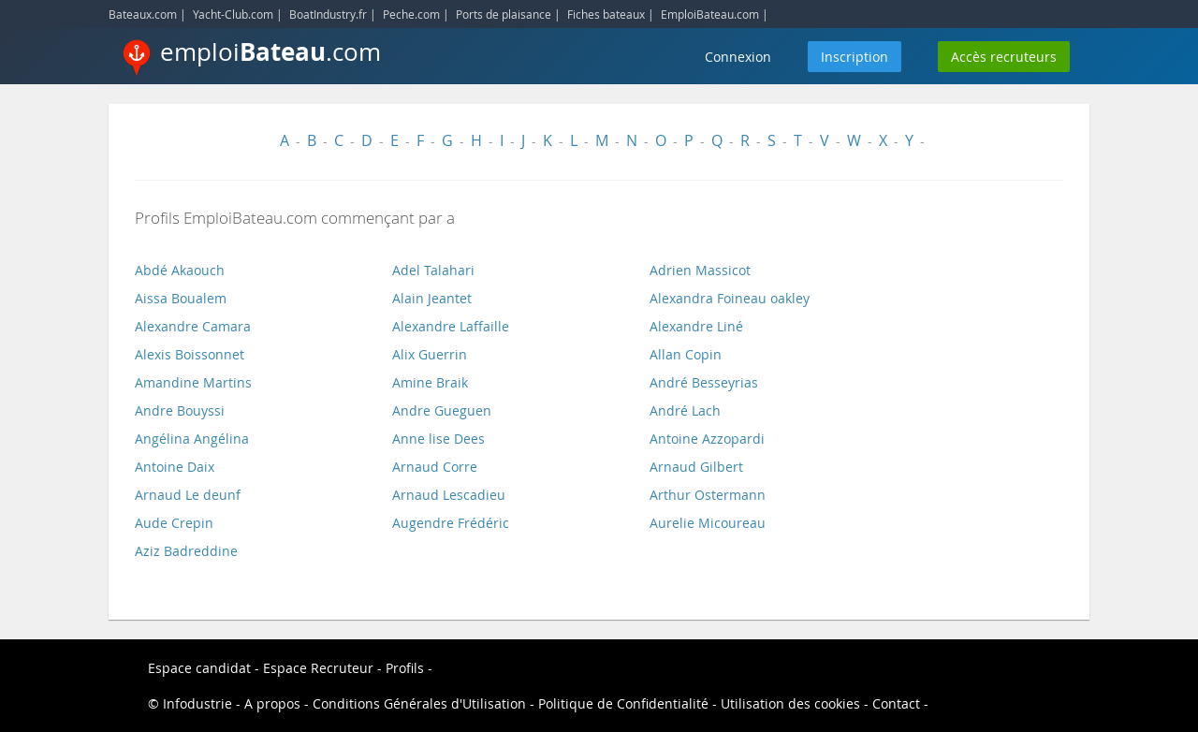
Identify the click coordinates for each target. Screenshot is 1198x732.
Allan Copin (686, 354)
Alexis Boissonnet (189, 354)
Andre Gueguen (441, 410)
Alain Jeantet (432, 298)
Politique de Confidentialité (623, 703)
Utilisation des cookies (790, 703)
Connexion (738, 57)
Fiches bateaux (606, 14)
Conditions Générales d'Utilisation (419, 703)
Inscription (854, 57)
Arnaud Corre (434, 467)
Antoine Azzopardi (707, 438)
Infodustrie (197, 703)
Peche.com (411, 14)
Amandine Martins (193, 382)
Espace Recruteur (318, 668)
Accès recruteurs (1004, 57)
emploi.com (270, 51)
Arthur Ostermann (708, 495)
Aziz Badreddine (186, 551)
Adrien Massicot (700, 270)
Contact (896, 703)
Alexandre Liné (696, 326)
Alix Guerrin (429, 354)
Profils (405, 668)
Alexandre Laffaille (450, 326)
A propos (272, 703)
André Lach (685, 410)
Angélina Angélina (192, 438)
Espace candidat (199, 668)
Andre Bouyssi (180, 410)
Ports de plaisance (503, 14)
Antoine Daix (174, 467)
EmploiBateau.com (710, 14)
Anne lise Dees (438, 438)
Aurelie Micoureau (708, 523)
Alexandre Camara (193, 326)
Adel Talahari (433, 270)
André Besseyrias (704, 382)
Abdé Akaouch (180, 270)
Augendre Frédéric (450, 523)
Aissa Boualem (180, 298)
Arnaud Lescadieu (448, 495)
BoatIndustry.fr (328, 14)
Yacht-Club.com (233, 14)
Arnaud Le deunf (188, 495)
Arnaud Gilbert (696, 467)
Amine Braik (430, 382)
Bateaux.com (143, 14)
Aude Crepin (174, 523)
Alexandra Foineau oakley (730, 298)
